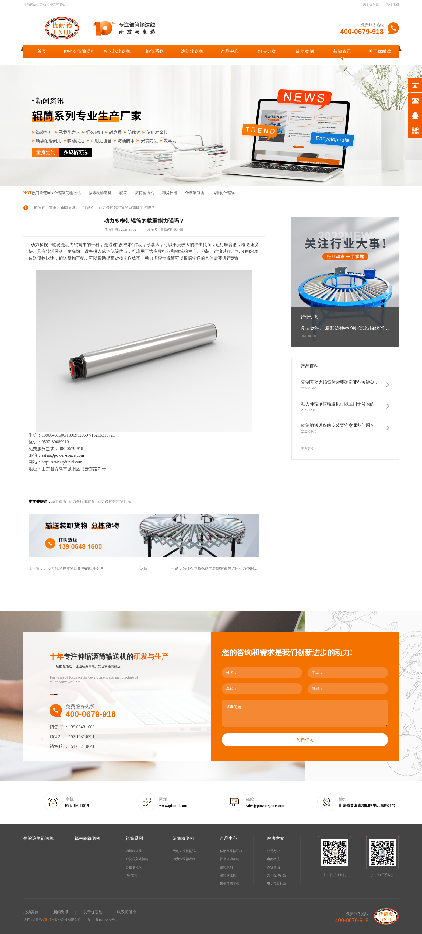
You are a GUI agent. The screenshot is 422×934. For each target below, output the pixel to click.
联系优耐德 (42, 65)
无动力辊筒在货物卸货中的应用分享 (74, 568)
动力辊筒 (58, 502)
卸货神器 (169, 193)
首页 (42, 51)
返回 (144, 568)
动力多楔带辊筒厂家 (114, 502)
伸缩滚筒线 (194, 193)
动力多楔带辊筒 (246, 252)
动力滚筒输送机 (184, 859)
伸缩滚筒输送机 (80, 51)
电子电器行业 (276, 883)
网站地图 (392, 4)
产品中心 (230, 51)
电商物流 (273, 859)
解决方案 (267, 51)
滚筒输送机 (192, 51)
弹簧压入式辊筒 (137, 859)
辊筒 (123, 193)
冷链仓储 (273, 867)
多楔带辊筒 (134, 867)
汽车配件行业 (276, 875)
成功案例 (305, 51)
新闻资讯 (342, 51)
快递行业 (273, 851)
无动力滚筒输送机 (186, 851)
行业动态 (86, 208)
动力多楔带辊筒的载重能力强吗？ (127, 208)
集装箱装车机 (229, 883)
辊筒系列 (155, 51)
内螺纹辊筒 (134, 851)
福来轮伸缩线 (223, 193)
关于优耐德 (371, 4)
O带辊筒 (132, 875)
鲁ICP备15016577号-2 (102, 920)
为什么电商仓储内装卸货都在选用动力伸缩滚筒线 (223, 568)
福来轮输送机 (117, 51)
